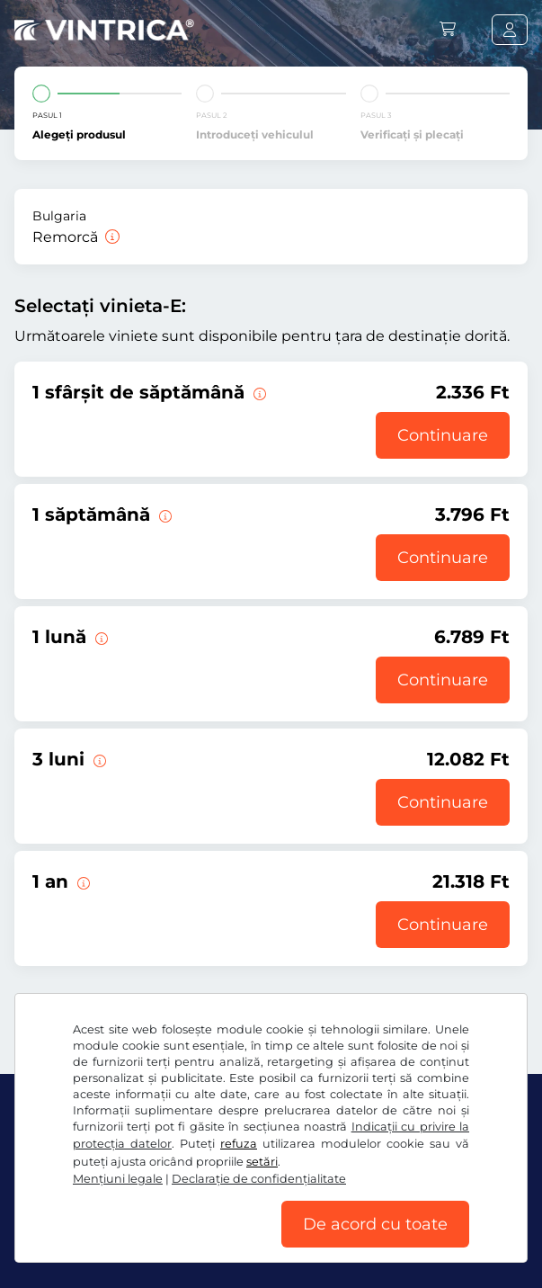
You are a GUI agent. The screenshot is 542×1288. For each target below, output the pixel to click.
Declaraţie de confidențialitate (416, 1216)
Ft (36, 1121)
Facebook (53, 1178)
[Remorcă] (111, 237)
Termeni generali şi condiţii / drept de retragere (162, 1216)
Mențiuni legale (155, 1243)
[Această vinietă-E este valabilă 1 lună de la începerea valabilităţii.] (100, 636)
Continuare (442, 435)
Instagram (145, 1178)
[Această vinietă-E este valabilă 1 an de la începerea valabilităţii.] (82, 881)
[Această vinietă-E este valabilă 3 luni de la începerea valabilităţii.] (98, 759)
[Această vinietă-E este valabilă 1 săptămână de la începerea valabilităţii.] (163, 514)
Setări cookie (55, 1243)
